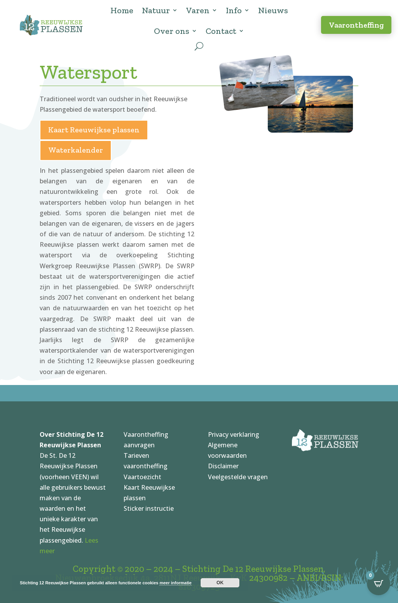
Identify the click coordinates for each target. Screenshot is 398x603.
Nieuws (273, 10)
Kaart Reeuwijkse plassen (94, 130)
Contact (221, 31)
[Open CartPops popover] (378, 583)
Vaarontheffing (356, 25)
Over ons (171, 31)
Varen (197, 10)
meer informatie (175, 582)
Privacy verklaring (233, 434)
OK (219, 582)
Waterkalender (75, 150)
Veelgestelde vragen (238, 477)
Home (121, 10)
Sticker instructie (149, 508)
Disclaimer (223, 466)
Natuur (156, 10)
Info (234, 10)
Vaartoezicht (142, 477)
